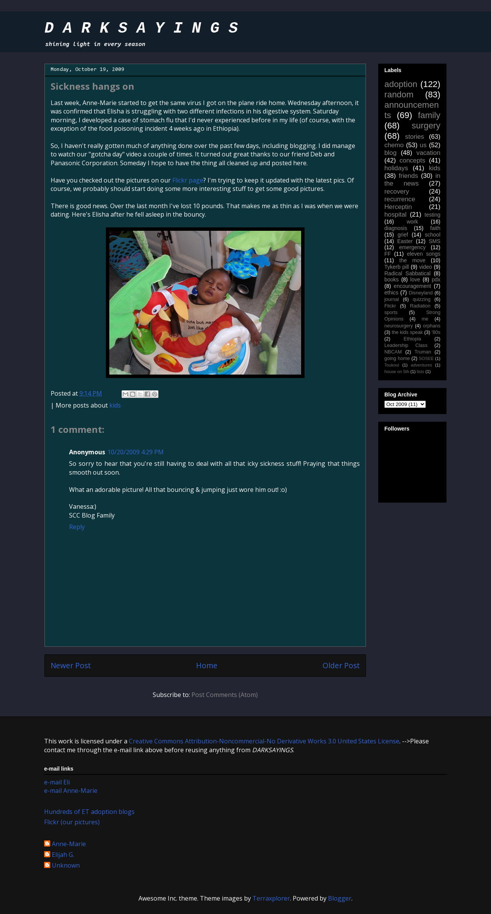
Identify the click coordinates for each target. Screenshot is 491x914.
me (425, 319)
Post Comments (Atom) (224, 694)
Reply (77, 527)
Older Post (341, 665)
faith (435, 228)
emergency (412, 247)
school (432, 235)
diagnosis (395, 228)
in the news (412, 179)
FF (387, 254)
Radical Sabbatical (407, 273)
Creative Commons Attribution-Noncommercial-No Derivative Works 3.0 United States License (264, 741)
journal (391, 299)
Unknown (66, 866)
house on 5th (396, 371)
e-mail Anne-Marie (70, 790)
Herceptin (398, 206)
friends (408, 175)
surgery (426, 125)
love (415, 279)
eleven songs (423, 254)
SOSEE (426, 358)
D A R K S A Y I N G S (141, 28)
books (391, 279)
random (399, 94)
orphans (432, 326)
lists (420, 371)
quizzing (421, 299)
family (429, 115)
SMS (434, 241)
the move (412, 260)
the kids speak (407, 332)
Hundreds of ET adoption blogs (89, 811)
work (412, 222)
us (423, 145)
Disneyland (421, 293)
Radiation (420, 306)
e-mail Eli (57, 782)
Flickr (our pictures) (72, 822)
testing (432, 215)
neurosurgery (398, 326)
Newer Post (71, 665)
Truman (423, 352)
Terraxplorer (271, 898)
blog (390, 152)
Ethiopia (412, 339)
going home (397, 358)
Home (206, 665)
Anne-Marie (69, 844)
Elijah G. (63, 855)
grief (402, 235)
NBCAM (393, 352)
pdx (436, 279)
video (425, 267)
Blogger (339, 898)
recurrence (399, 199)
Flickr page (187, 180)
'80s (436, 332)
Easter (404, 241)
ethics (391, 292)
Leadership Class (405, 345)
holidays (396, 168)
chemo (394, 145)
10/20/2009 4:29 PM (135, 452)
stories (414, 136)
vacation (428, 152)
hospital (395, 214)
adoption (400, 84)
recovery (396, 191)
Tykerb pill (396, 267)
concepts (412, 160)
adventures (421, 365)
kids (115, 405)
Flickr (390, 306)
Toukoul (391, 365)
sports (390, 312)
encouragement (412, 286)
